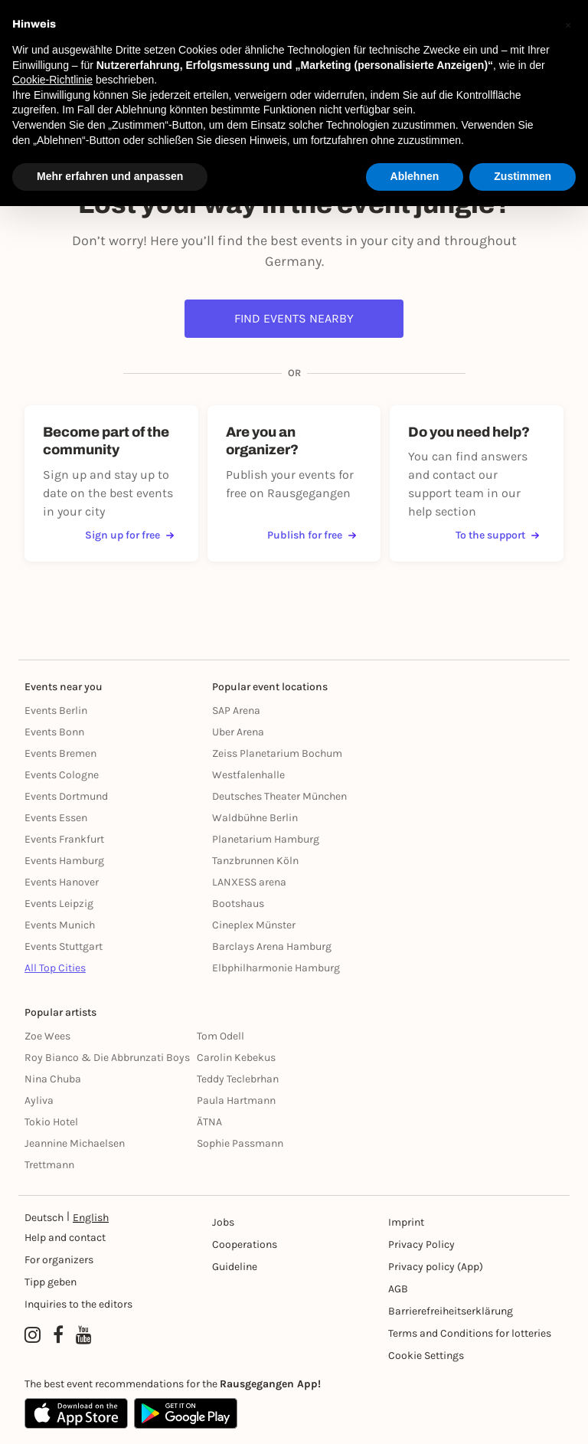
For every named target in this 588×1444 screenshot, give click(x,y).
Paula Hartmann (236, 1100)
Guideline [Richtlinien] (234, 1266)
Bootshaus (238, 903)
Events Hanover (61, 882)
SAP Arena (236, 710)
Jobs (223, 1222)
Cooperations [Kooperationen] (244, 1244)
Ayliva (39, 1100)
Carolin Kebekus (236, 1057)
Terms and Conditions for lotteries (469, 1333)
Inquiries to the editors (78, 1304)
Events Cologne (61, 774)
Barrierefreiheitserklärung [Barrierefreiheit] (450, 1311)
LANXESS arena (249, 882)
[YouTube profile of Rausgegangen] (84, 1335)
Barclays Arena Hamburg (272, 946)
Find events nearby (294, 318)
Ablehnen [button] (414, 176)
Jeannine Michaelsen (74, 1143)
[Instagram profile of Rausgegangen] (32, 1335)
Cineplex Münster (254, 925)
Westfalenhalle (248, 774)
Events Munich (59, 925)
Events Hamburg (64, 860)
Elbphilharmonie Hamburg (276, 967)
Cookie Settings (426, 1355)
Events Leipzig (58, 903)
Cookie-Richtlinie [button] (52, 80)
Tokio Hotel (51, 1121)
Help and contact (65, 1237)
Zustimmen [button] (522, 176)
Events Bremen (60, 753)
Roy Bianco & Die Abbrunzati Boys (107, 1057)
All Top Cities (55, 967)
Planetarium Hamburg (265, 839)
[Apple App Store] (76, 1413)
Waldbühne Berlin (255, 817)
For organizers (58, 1259)
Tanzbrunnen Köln (255, 860)
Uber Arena (238, 731)
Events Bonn (54, 731)
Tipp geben (50, 1281)
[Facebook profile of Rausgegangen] (58, 1335)
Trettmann (49, 1164)
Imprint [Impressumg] (406, 1222)
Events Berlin (55, 710)
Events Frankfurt (64, 839)
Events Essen (55, 817)
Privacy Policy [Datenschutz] (421, 1244)
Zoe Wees (47, 1036)
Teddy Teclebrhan (238, 1078)
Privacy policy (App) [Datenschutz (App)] (435, 1266)
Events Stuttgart (63, 946)
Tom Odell (220, 1036)
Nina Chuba (52, 1078)
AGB (398, 1288)
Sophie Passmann (240, 1143)
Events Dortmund (66, 796)
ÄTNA (209, 1121)
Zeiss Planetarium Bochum (277, 753)
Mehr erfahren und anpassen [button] (110, 176)
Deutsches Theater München (279, 796)
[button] (568, 24)
